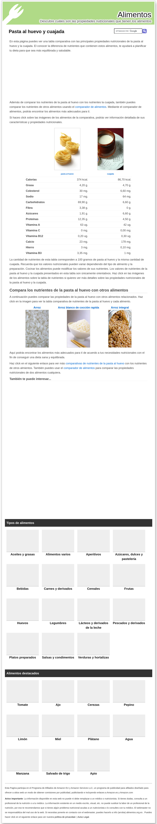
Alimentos (134, 14)
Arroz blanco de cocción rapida (78, 307)
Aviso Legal (83, 817)
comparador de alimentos (90, 106)
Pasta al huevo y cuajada (36, 31)
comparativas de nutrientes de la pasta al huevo (95, 363)
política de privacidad (65, 817)
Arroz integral (120, 307)
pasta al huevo (67, 174)
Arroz (37, 307)
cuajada (110, 174)
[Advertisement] (78, 75)
